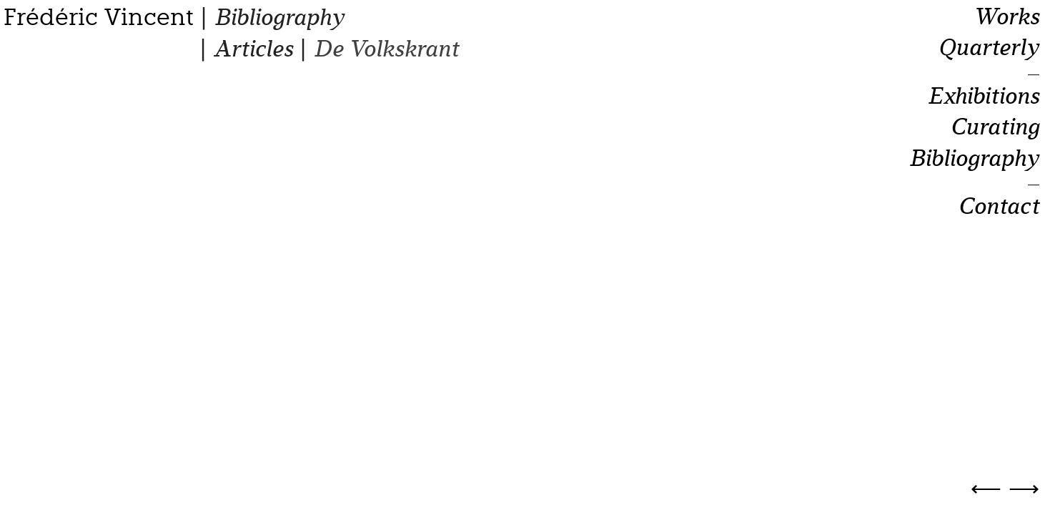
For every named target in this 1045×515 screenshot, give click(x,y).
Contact (998, 206)
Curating (994, 127)
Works (1006, 17)
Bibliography (279, 17)
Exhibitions (983, 96)
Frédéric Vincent (99, 17)
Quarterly (988, 48)
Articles (253, 49)
